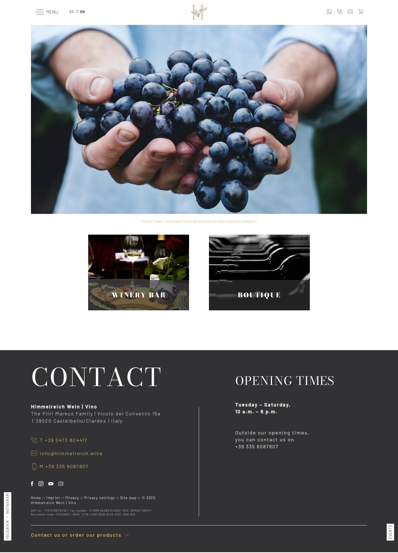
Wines (158, 221)
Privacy (73, 498)
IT (77, 11)
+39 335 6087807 (257, 446)
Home (146, 221)
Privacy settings (100, 498)
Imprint (53, 498)
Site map (129, 498)
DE (71, 11)
